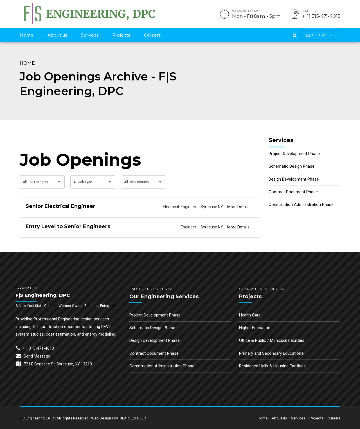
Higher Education (254, 327)
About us (57, 35)
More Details (240, 207)
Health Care (250, 315)
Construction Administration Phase (301, 204)
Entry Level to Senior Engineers (68, 226)
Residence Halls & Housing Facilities (272, 366)
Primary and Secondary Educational (271, 353)
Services (89, 35)
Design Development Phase (294, 179)
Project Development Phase (294, 153)
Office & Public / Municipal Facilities (271, 340)
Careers (152, 35)
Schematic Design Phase (291, 166)
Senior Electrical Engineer (60, 206)
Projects (121, 35)
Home (26, 35)
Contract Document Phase (293, 191)
